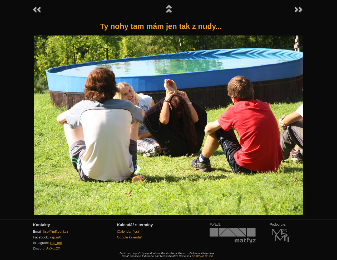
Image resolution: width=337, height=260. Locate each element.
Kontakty (41, 224)
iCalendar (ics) (128, 231)
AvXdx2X (53, 248)
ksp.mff (55, 237)
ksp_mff (56, 243)
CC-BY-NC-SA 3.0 (202, 255)
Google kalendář (129, 237)
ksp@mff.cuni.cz (55, 231)
